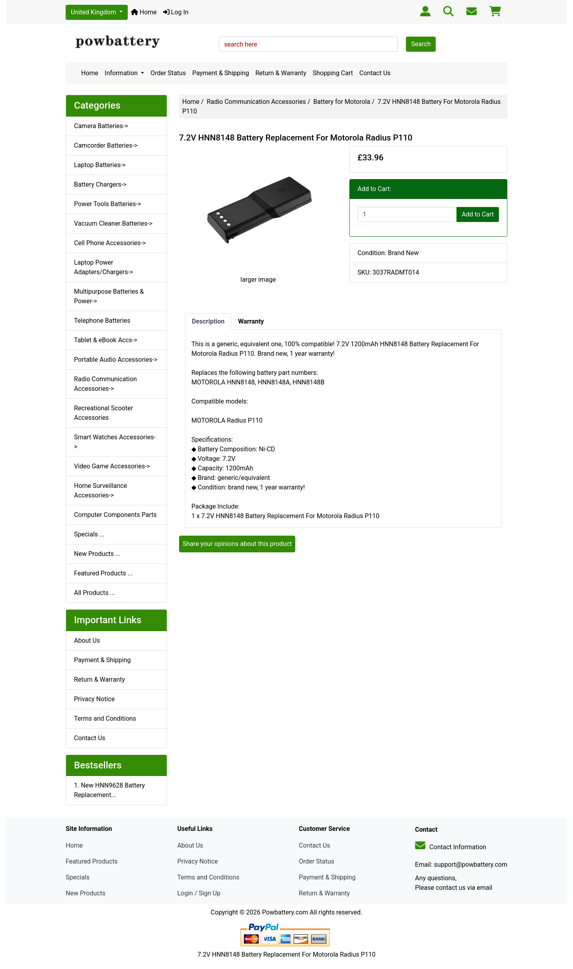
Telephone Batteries (102, 320)
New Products (85, 893)
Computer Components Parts (115, 515)
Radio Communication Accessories (256, 101)
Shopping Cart (333, 73)
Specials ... (89, 534)
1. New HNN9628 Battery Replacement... (109, 790)
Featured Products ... (103, 573)
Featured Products (92, 861)
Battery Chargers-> (100, 184)
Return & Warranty (280, 73)
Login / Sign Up (198, 893)
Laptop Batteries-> (100, 165)
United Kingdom (94, 12)
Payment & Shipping (220, 73)
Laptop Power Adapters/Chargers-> (103, 267)
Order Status (168, 73)
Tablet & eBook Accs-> (105, 340)
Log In (176, 12)
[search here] (308, 44)
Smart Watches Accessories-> (115, 441)
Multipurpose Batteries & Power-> (109, 296)
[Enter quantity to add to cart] (407, 214)
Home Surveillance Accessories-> (100, 490)
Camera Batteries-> (101, 126)
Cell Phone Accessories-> (110, 243)
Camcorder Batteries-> (105, 145)
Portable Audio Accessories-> (116, 359)
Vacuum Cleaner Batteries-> (113, 223)
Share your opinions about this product (237, 544)
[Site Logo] (139, 42)
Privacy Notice (94, 699)
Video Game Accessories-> (112, 466)
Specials (78, 877)
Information (122, 73)
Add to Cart (478, 214)
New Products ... (97, 554)
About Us (87, 640)
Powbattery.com (285, 912)
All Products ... (94, 593)
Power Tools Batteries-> (107, 204)
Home (144, 12)
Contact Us (375, 73)
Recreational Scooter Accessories (103, 412)
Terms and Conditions (105, 718)
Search (421, 44)
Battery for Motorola (341, 101)
